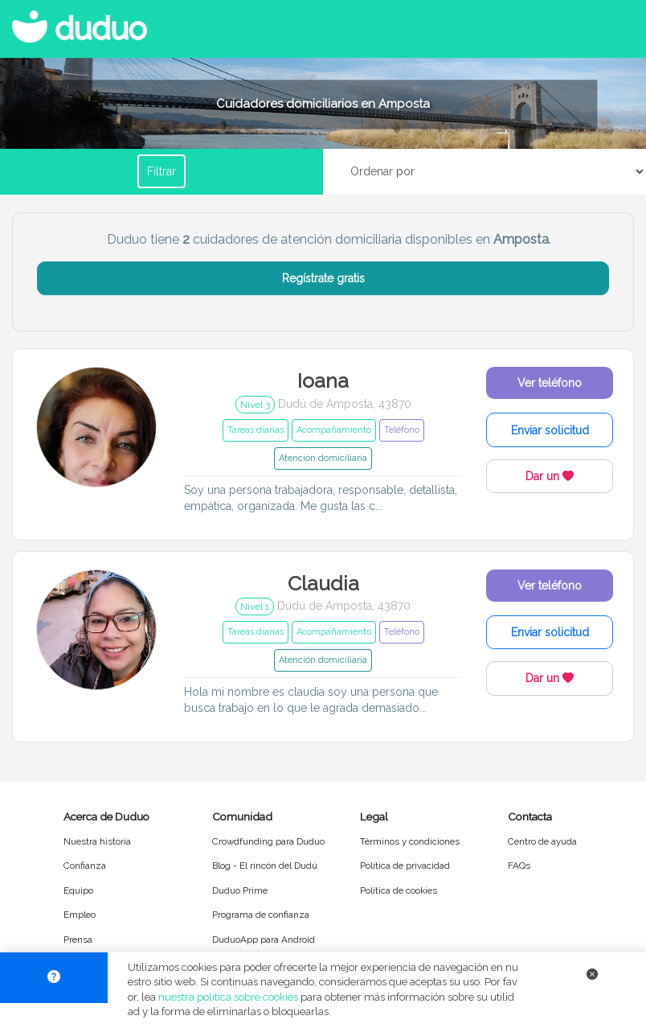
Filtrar (161, 171)
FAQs (519, 865)
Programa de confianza (260, 914)
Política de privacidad (405, 865)
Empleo (79, 914)
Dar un (549, 476)
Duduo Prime (240, 890)
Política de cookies (398, 890)
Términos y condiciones (410, 841)
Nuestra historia (97, 841)
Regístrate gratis (323, 278)
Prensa (77, 939)
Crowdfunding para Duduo (268, 841)
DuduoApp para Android (263, 939)
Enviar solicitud (550, 430)
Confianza (84, 865)
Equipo (78, 890)
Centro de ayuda (542, 841)
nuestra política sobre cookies (228, 997)
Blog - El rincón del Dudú (264, 865)
